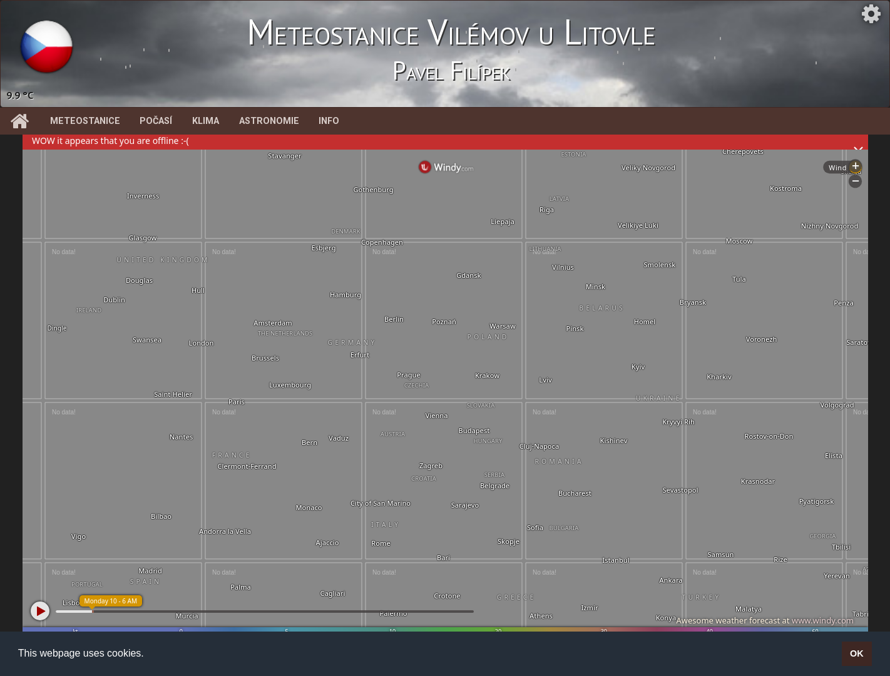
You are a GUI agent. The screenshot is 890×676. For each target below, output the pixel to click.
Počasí (156, 121)
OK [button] (857, 653)
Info (329, 121)
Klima (205, 121)
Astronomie (269, 121)
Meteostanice (85, 121)
